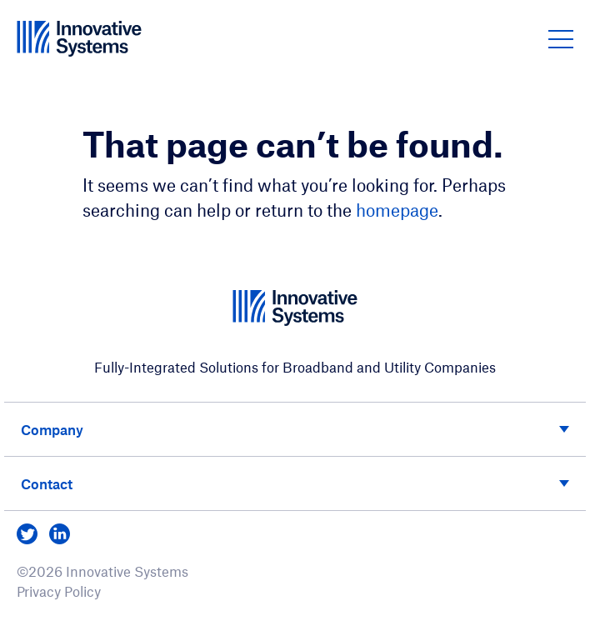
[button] (560, 38)
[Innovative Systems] (79, 38)
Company (52, 429)
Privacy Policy (59, 591)
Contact (46, 483)
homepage (397, 209)
